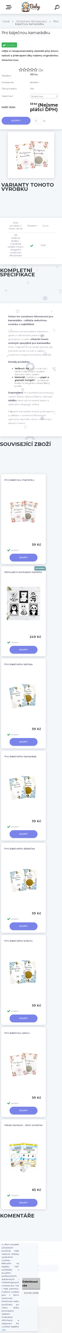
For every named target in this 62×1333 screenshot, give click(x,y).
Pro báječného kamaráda (20, 756)
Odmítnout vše (30, 1283)
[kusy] (38, 121)
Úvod (5, 21)
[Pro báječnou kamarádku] (31, 132)
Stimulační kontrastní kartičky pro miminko (31, 572)
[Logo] (30, 7)
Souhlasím (31, 1293)
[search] (57, 8)
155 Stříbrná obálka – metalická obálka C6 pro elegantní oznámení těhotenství (16, 245)
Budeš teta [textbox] (37, 96)
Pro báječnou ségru (17, 1033)
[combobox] (44, 96)
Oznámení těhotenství (31, 21)
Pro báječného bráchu (18, 941)
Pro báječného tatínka (18, 664)
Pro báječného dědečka (19, 848)
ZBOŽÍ (9, 7)
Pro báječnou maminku (19, 480)
